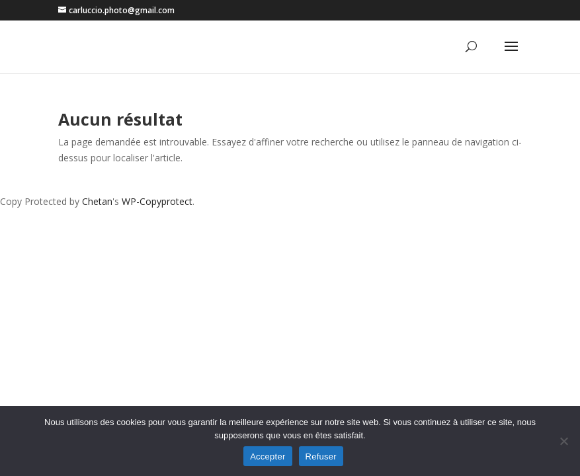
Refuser (321, 456)
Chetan (97, 201)
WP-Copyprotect (157, 201)
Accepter (267, 456)
